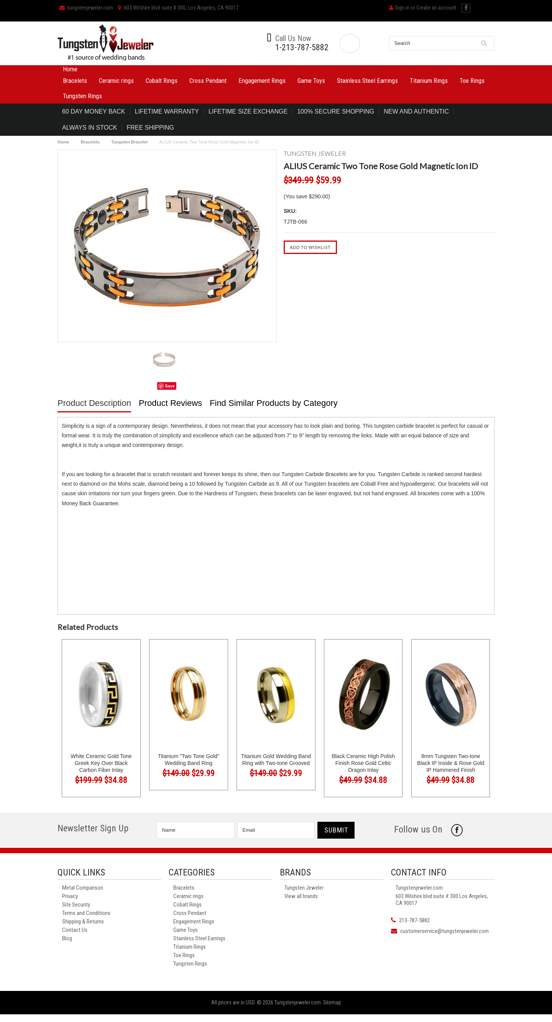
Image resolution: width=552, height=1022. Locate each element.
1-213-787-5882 (302, 47)
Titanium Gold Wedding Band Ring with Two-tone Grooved (276, 759)
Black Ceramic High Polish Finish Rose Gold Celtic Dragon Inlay (363, 763)
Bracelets (75, 80)
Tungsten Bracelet (129, 142)
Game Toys (311, 80)
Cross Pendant (208, 80)
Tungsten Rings (82, 96)
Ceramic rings (116, 80)
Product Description (94, 403)
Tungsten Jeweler (304, 887)
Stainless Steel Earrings (367, 80)
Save (170, 386)
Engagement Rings (262, 80)
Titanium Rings (429, 80)
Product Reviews (170, 403)
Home (70, 69)
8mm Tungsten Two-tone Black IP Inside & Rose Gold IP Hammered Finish (451, 763)
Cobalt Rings (161, 80)
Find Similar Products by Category (274, 403)
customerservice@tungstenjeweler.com (444, 931)
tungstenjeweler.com (86, 8)
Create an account (436, 8)
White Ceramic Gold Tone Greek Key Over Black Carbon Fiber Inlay (101, 763)
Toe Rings (472, 80)
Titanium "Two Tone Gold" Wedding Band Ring (188, 759)
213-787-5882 (414, 920)
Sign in (402, 8)
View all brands (301, 896)
